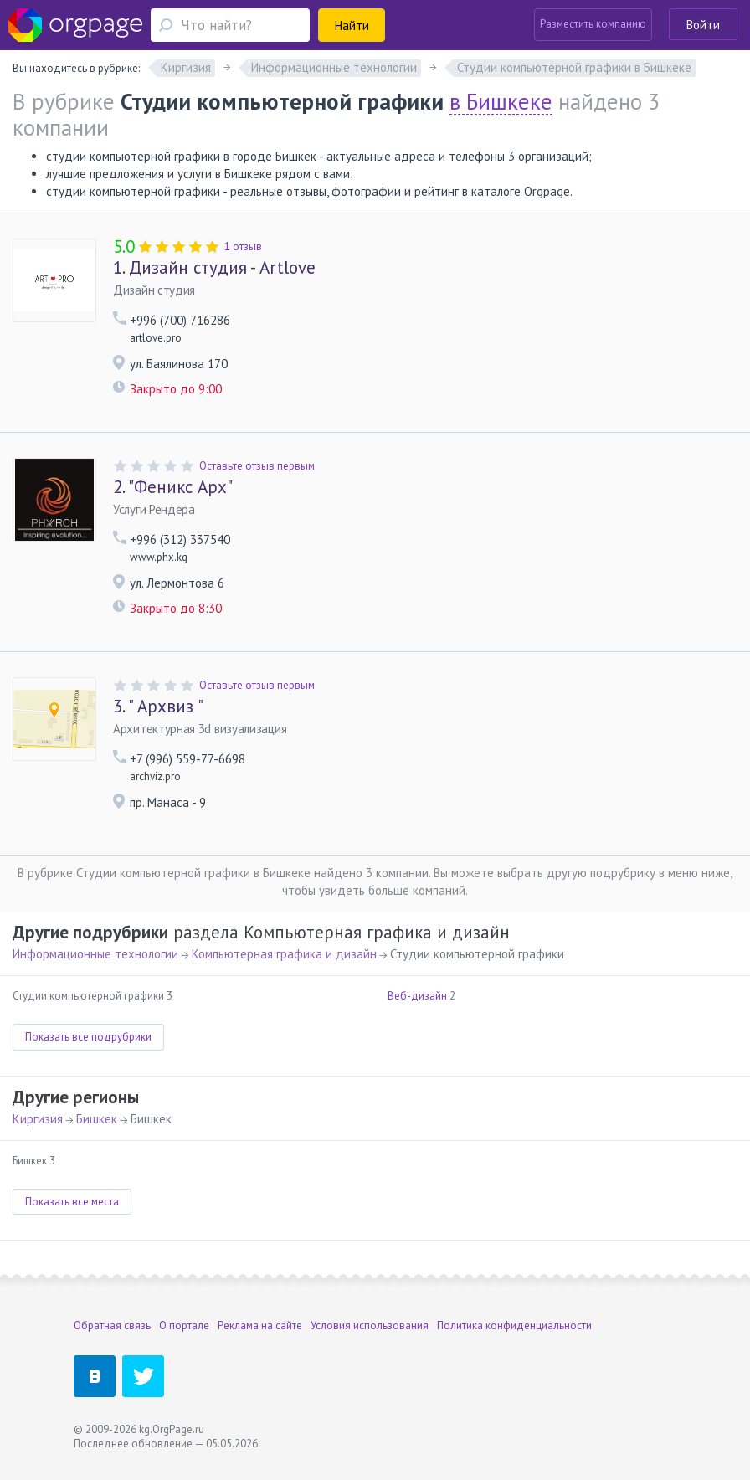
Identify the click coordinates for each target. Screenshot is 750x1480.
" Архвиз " (158, 706)
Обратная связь (112, 1325)
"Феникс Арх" (173, 487)
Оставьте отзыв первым (257, 466)
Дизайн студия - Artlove (214, 268)
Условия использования (370, 1325)
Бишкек (96, 1119)
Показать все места (72, 1202)
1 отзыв (243, 246)
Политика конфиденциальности (514, 1325)
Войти (703, 25)
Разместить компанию (593, 24)
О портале (184, 1325)
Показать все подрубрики (88, 1037)
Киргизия (38, 1119)
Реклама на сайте (260, 1325)
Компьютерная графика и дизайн (284, 954)
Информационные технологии (95, 954)
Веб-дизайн (417, 996)
